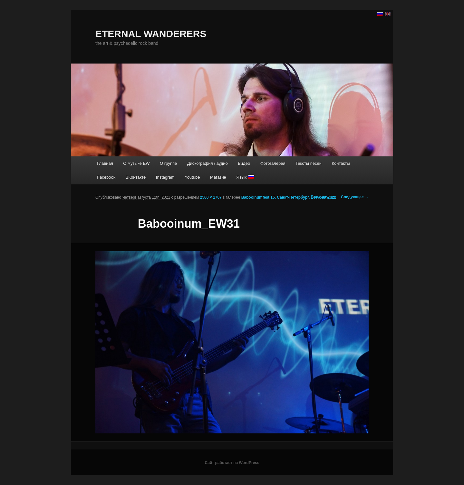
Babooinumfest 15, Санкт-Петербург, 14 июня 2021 (288, 197)
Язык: (246, 177)
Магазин (218, 177)
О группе (168, 163)
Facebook (106, 177)
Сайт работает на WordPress (232, 462)
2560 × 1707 (211, 197)
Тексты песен (308, 163)
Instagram (165, 177)
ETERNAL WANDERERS (150, 33)
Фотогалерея (272, 163)
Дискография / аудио (207, 163)
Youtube (192, 177)
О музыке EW (136, 163)
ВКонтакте (136, 177)
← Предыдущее (321, 197)
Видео (244, 163)
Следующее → (355, 197)
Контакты (341, 163)
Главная (105, 163)
